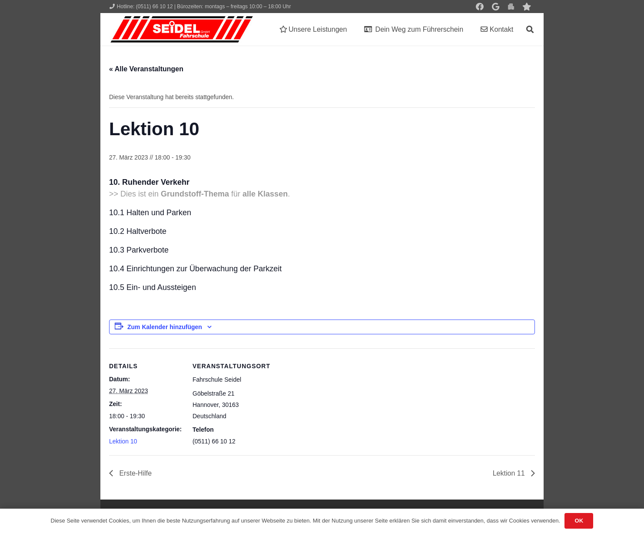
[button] (530, 29)
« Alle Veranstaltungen (146, 69)
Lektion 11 (510, 473)
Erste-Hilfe (134, 473)
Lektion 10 (123, 441)
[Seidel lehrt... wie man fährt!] (182, 29)
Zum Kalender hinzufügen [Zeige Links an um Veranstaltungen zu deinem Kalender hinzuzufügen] (164, 326)
